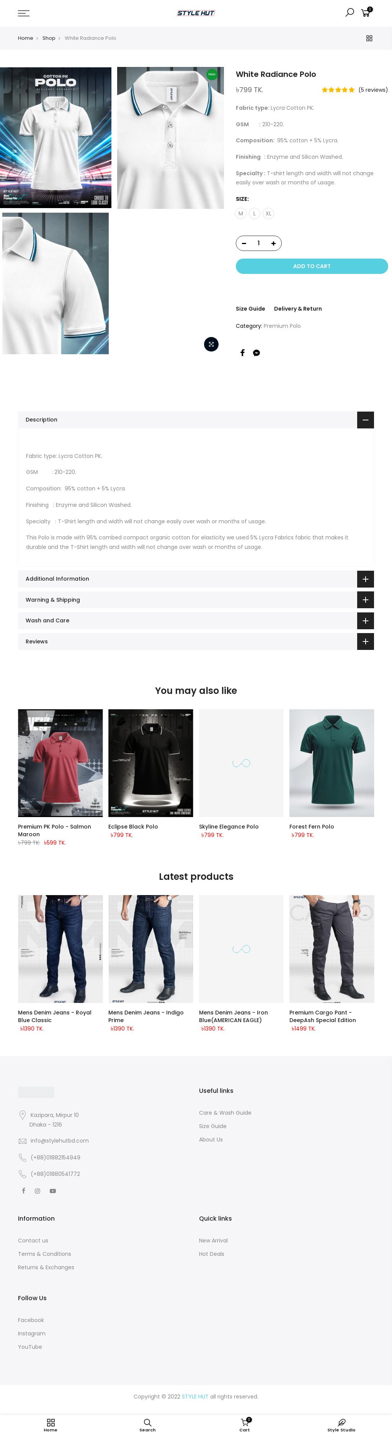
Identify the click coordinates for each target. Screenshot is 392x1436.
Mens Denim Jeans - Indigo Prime (146, 1016)
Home (25, 38)
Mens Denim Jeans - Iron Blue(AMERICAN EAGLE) (233, 1016)
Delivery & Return (298, 309)
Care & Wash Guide (225, 1113)
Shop (49, 38)
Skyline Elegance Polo (229, 826)
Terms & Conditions (44, 1254)
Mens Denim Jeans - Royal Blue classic (54, 1016)
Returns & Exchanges (46, 1267)
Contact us (33, 1240)
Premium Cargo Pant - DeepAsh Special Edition (322, 1016)
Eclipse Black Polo (133, 826)
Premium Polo (282, 326)
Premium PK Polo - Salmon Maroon (54, 830)
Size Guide (250, 309)
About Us (211, 1139)
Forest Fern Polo (311, 826)
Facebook (31, 1320)
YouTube (30, 1347)
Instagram (32, 1333)
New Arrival (213, 1240)
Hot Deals (211, 1254)
